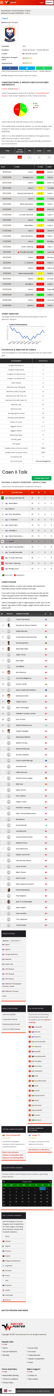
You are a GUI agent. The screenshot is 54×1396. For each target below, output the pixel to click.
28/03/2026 (7, 199)
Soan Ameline (21, 913)
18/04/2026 (7, 188)
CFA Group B (8, 974)
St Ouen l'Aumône (26, 215)
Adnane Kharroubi (23, 749)
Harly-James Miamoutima (26, 813)
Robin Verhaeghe (22, 708)
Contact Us (32, 1375)
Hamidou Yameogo (23, 808)
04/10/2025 (7, 284)
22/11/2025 (7, 263)
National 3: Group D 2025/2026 (12, 13)
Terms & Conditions (10, 1379)
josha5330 (35, 1110)
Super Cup (8, 964)
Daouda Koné (21, 766)
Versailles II (29, 284)
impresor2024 (37, 1096)
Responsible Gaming (10, 1375)
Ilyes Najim (20, 661)
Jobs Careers (33, 1379)
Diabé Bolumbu (22, 631)
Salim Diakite (21, 907)
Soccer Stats (33, 1348)
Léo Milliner (20, 666)
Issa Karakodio (21, 825)
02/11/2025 (7, 273)
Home (5, 89)
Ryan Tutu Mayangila (24, 902)
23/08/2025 (7, 305)
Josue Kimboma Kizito (24, 837)
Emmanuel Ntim (22, 643)
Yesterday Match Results (11, 1024)
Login (42, 3)
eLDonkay (35, 1105)
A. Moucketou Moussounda (26, 637)
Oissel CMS (29, 295)
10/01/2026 (7, 247)
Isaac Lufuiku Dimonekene (26, 690)
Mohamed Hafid (22, 696)
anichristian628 (37, 1042)
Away (16, 89)
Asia (5, 1280)
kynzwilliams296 (37, 1081)
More (4, 996)
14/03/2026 (7, 209)
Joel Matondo (21, 831)
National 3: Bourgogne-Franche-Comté (12, 985)
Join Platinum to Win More (38, 1150)
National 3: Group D (10, 22)
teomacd (35, 1120)
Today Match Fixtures (10, 1019)
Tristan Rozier (21, 925)
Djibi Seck (19, 784)
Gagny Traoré (21, 802)
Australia (7, 1285)
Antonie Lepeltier (22, 755)
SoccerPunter (6, 11)
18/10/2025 (7, 279)
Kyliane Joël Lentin (23, 855)
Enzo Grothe (20, 719)
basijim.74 (34, 1135)
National (7, 959)
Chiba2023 (35, 1071)
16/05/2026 (7, 172)
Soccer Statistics (18, 11)
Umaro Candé (21, 684)
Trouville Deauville (25, 252)
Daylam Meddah (22, 731)
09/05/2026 (6, 177)
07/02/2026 (6, 231)
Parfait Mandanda (23, 890)
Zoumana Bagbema (43, 461)
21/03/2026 (7, 204)
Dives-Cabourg (27, 247)
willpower (35, 1047)
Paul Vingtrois (21, 896)
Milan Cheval (21, 872)
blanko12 (35, 1037)
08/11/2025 (7, 268)
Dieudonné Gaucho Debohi (26, 625)
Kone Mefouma (22, 849)
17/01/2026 (7, 241)
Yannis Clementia (23, 619)
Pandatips (35, 1061)
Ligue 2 (6, 949)
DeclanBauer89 (37, 1056)
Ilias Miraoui (20, 819)
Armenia (7, 1271)
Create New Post (41, 478)
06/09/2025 (6, 295)
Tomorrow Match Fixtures (11, 1029)
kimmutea (35, 1066)
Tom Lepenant (21, 919)
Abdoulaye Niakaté (23, 737)
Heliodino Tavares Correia (25, 713)
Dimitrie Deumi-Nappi (24, 778)
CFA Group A (8, 969)
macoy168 (35, 1027)
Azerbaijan (8, 1295)
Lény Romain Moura (23, 860)
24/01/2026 (7, 236)
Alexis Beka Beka (22, 649)
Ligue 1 (6, 944)
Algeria (6, 1246)
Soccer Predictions (10, 1351)
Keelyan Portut (21, 843)
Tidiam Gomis (21, 702)
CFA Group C (8, 979)
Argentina (7, 1266)
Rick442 (34, 1032)
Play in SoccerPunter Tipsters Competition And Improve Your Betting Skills (12, 1155)
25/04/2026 (6, 183)
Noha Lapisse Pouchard (25, 884)
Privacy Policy (8, 1383)
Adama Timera (21, 743)
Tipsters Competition (36, 1359)
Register (49, 2)
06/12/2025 (7, 257)
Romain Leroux (30, 54)
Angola (6, 1256)
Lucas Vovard (21, 866)
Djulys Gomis (21, 790)
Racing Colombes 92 (25, 193)
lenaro (34, 1100)
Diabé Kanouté (21, 772)
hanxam (34, 1115)
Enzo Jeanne (21, 796)
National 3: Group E (11, 991)
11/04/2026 (7, 193)
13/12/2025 (7, 252)
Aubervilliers (28, 225)
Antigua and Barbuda (11, 1261)
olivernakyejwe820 (11, 1135)
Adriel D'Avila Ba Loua (24, 725)
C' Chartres (29, 263)
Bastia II (50, 172)
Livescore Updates (9, 1014)
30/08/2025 (7, 300)
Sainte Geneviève (26, 204)
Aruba (6, 1275)
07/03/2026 (6, 215)
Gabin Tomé (20, 655)
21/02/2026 (7, 220)
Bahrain (7, 1300)
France (27, 11)
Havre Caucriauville (26, 273)
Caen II (30, 172)
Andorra (7, 1251)
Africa (6, 1236)
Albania (7, 1241)
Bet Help (6, 1355)
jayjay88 (34, 1051)
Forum (30, 1362)
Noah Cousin (21, 878)
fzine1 (33, 1086)
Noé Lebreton (21, 672)
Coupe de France (10, 954)
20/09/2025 (7, 289)
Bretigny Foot (28, 177)
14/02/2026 (7, 225)
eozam (34, 1091)
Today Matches (34, 1355)
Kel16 (33, 1076)
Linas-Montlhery (27, 236)
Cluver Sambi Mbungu (24, 760)
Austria (6, 1290)
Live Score (32, 1351)
